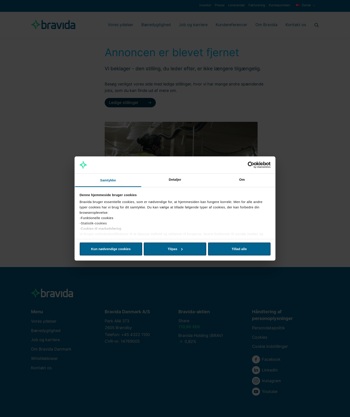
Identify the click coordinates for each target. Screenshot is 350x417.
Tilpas (175, 249)
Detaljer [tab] (175, 179)
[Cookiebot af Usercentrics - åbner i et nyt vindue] (251, 165)
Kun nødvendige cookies (111, 249)
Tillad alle (239, 249)
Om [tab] (242, 179)
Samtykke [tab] (108, 180)
